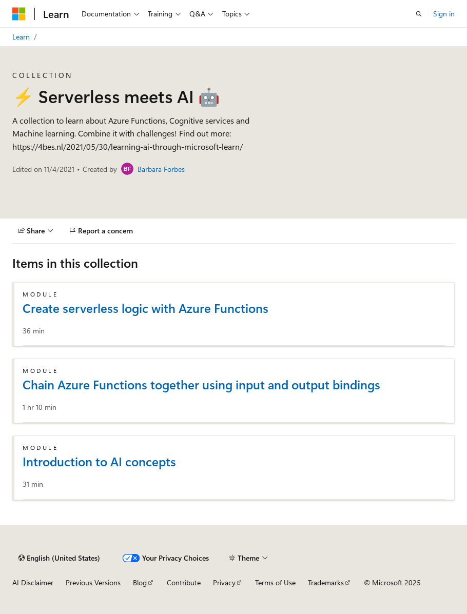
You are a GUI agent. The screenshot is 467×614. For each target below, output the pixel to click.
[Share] (36, 231)
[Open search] (418, 14)
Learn (21, 37)
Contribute (184, 582)
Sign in (444, 13)
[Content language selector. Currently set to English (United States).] (59, 558)
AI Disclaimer (32, 582)
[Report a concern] (101, 231)
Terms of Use (275, 582)
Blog (140, 582)
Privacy (224, 582)
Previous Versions (93, 582)
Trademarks (326, 582)
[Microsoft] (19, 14)
